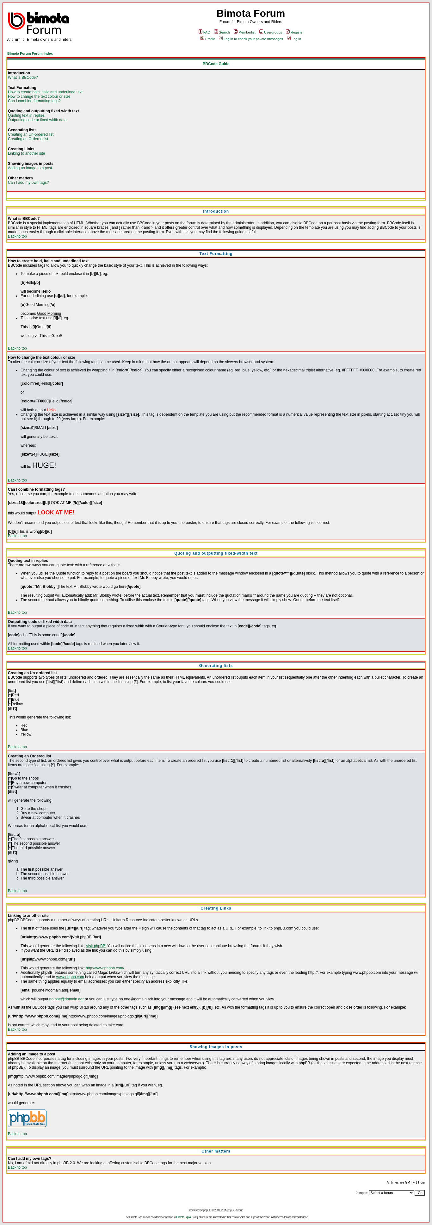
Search (222, 32)
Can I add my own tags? (28, 182)
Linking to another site (26, 153)
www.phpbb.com (70, 977)
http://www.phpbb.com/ (105, 968)
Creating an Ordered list (28, 139)
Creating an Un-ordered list (30, 134)
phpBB (207, 1210)
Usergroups (270, 32)
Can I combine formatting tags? (34, 101)
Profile (208, 39)
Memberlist (245, 32)
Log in (294, 39)
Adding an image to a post (30, 168)
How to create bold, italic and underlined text (45, 92)
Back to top (17, 236)
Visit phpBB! (96, 946)
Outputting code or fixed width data (37, 120)
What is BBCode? (23, 77)
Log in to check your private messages (251, 39)
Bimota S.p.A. (183, 1217)
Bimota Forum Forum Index (30, 53)
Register (295, 32)
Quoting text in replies (26, 115)
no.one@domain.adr (66, 999)
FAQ (204, 32)
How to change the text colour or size (39, 96)
